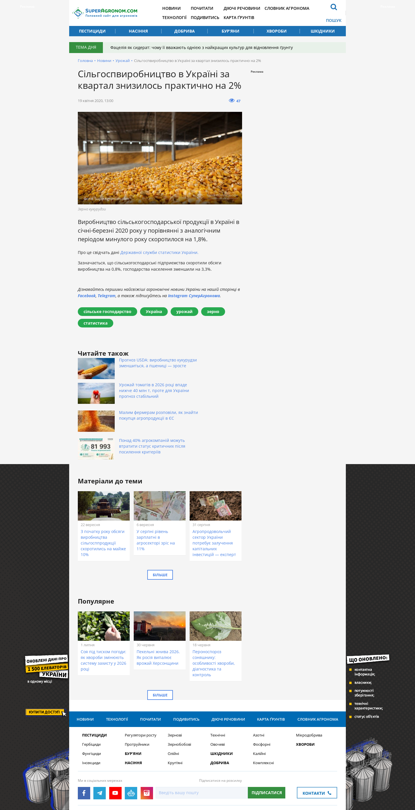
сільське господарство (107, 311)
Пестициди (92, 31)
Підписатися (267, 743)
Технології (179, 17)
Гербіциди (91, 694)
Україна (154, 311)
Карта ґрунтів (246, 17)
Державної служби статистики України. (159, 252)
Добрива (184, 31)
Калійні (259, 704)
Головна (85, 60)
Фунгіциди (91, 704)
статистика (95, 323)
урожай (184, 311)
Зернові (175, 685)
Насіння (138, 31)
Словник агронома (296, 8)
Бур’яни (230, 31)
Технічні (217, 685)
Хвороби (277, 31)
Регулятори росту (140, 685)
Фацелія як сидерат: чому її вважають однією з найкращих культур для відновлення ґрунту (203, 47)
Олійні (173, 704)
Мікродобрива (309, 685)
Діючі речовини (249, 8)
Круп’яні (175, 713)
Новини (176, 8)
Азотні (258, 685)
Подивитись (211, 17)
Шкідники (323, 31)
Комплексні (263, 713)
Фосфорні (261, 694)
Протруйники (137, 694)
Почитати (208, 8)
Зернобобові (179, 694)
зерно (213, 311)
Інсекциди (91, 713)
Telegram (107, 295)
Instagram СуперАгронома (194, 295)
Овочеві (217, 694)
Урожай (123, 60)
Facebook (87, 295)
